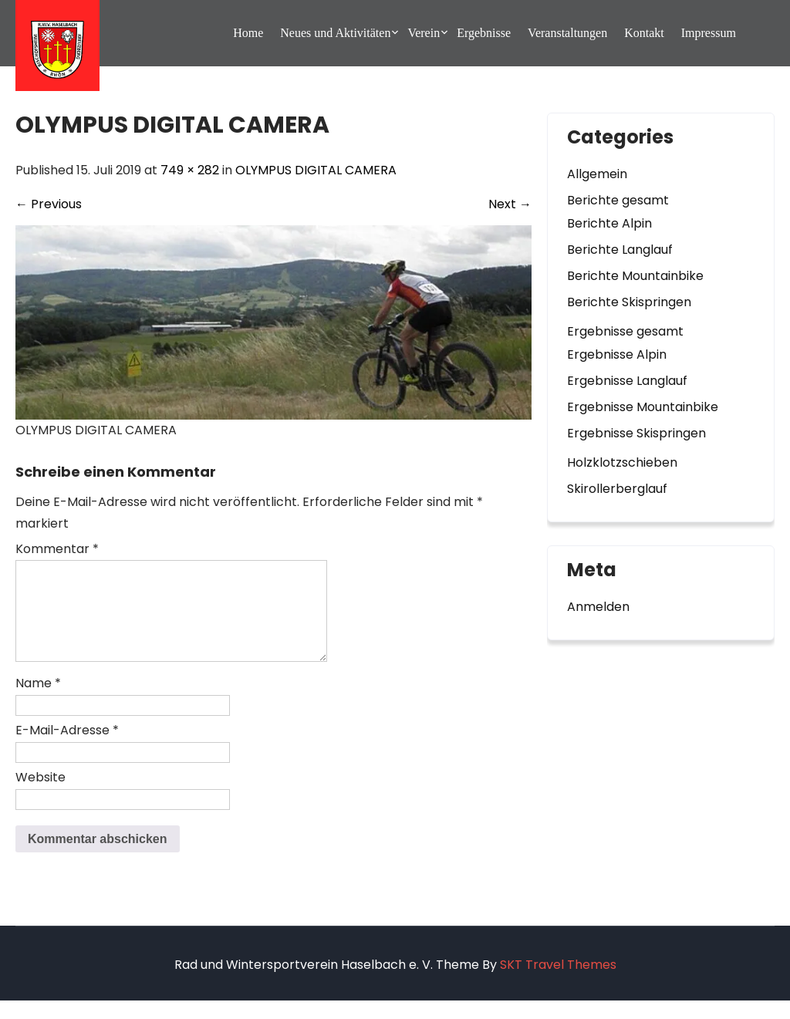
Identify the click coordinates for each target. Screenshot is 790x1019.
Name (38, 701)
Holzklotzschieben (622, 462)
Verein (423, 32)
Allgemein (597, 174)
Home (248, 32)
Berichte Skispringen (629, 302)
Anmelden (598, 607)
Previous (48, 204)
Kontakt (644, 32)
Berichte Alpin (609, 223)
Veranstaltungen (567, 32)
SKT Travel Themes (558, 983)
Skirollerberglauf (617, 489)
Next (510, 204)
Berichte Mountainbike (635, 276)
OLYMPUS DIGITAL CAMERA (316, 170)
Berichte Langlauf (620, 249)
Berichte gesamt (618, 200)
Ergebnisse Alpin (617, 354)
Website (40, 796)
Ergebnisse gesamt (625, 331)
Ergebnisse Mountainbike (642, 407)
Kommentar (57, 549)
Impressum (708, 32)
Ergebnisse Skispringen (636, 433)
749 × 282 (189, 170)
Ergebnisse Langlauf (627, 381)
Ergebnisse (484, 32)
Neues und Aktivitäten (335, 32)
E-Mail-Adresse (67, 749)
